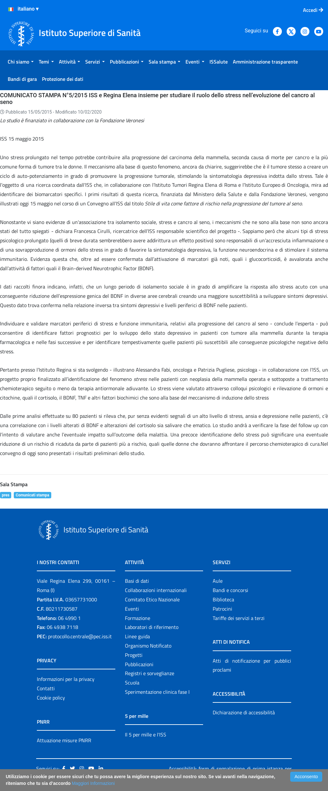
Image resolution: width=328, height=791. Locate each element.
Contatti (46, 688)
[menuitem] (20, 61)
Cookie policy (51, 697)
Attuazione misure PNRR (64, 740)
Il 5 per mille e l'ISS (145, 734)
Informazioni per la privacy (65, 679)
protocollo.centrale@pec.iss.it (80, 636)
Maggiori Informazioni (93, 783)
